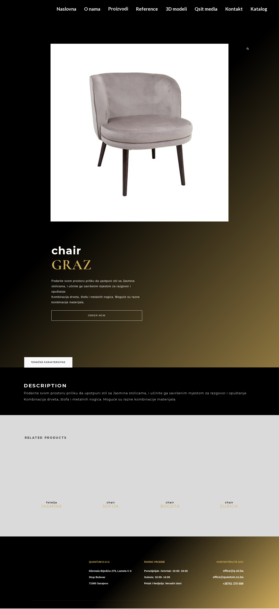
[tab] (48, 419)
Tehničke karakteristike (48, 419)
